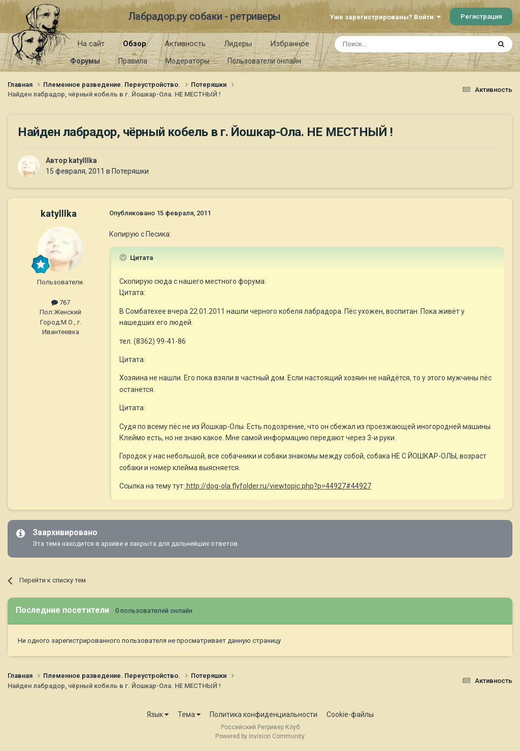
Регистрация (481, 16)
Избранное (289, 43)
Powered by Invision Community (260, 736)
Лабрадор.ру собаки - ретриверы (204, 16)
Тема (189, 714)
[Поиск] (389, 44)
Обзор (134, 47)
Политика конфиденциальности (263, 714)
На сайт (91, 43)
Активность (185, 43)
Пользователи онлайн (264, 61)
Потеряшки (130, 171)
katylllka (83, 160)
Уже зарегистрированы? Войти (385, 17)
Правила (132, 61)
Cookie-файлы (350, 714)
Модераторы (187, 61)
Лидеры (238, 43)
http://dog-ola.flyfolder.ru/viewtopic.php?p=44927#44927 (278, 486)
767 (60, 302)
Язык (158, 714)
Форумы (85, 61)
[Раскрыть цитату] (123, 257)
